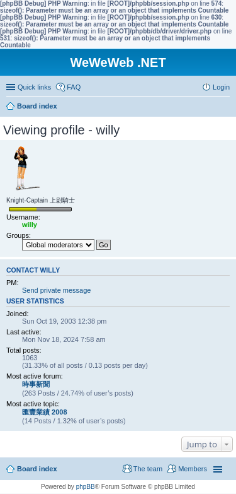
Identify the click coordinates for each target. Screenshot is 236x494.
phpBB (85, 486)
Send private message (56, 290)
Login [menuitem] (221, 87)
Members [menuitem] (192, 469)
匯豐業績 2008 (44, 412)
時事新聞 (36, 384)
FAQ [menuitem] (74, 87)
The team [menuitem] (147, 469)
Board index (37, 469)
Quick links (34, 87)
